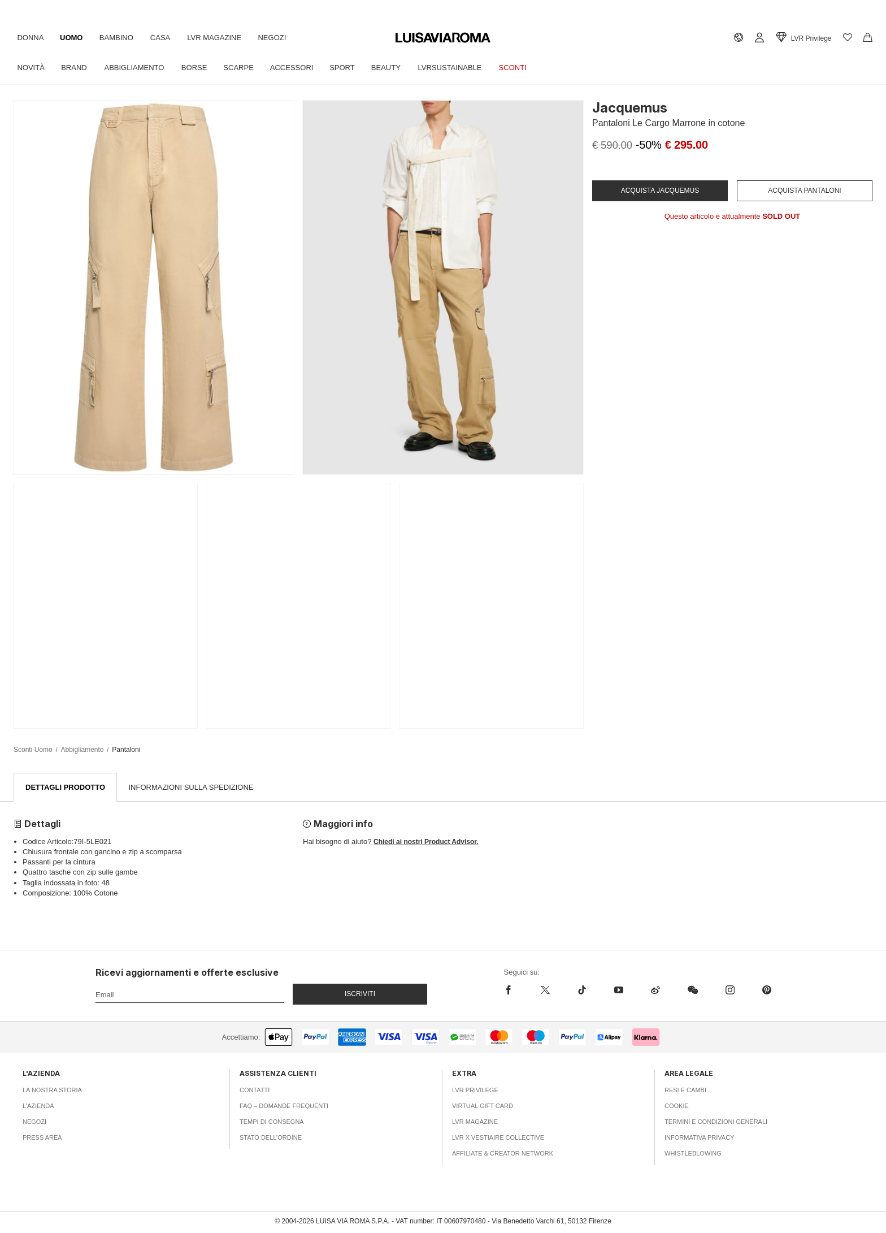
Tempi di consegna (272, 1122)
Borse (198, 67)
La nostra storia (52, 1090)
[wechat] (692, 990)
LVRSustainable (458, 67)
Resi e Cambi (685, 1090)
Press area (42, 1138)
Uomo (73, 37)
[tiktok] (581, 990)
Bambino (119, 37)
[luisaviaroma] (443, 38)
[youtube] (618, 990)
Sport (348, 67)
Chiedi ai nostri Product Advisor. (426, 842)
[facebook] (515, 990)
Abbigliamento (137, 67)
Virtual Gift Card (482, 1106)
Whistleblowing (693, 1153)
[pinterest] (766, 990)
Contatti (255, 1090)
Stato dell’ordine (271, 1138)
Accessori (297, 67)
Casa (163, 37)
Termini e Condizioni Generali (715, 1122)
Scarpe (243, 67)
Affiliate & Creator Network (502, 1153)
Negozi (277, 37)
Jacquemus (629, 107)
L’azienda (38, 1106)
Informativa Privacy (699, 1138)
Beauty (393, 67)
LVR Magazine (219, 37)
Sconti (522, 67)
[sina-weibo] (655, 990)
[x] (545, 990)
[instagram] (729, 990)
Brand (76, 67)
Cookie (676, 1106)
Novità (31, 67)
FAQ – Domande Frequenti (284, 1106)
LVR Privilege (475, 1090)
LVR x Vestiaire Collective (498, 1138)
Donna (31, 37)
